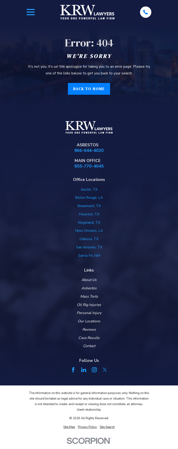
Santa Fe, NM (89, 255)
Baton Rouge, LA (89, 197)
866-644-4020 (89, 150)
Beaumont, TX (89, 205)
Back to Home (89, 88)
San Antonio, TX (89, 247)
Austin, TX (89, 189)
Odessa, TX (89, 238)
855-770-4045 (89, 166)
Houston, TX (89, 214)
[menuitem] (69, 427)
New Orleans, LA (89, 230)
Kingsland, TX (89, 222)
